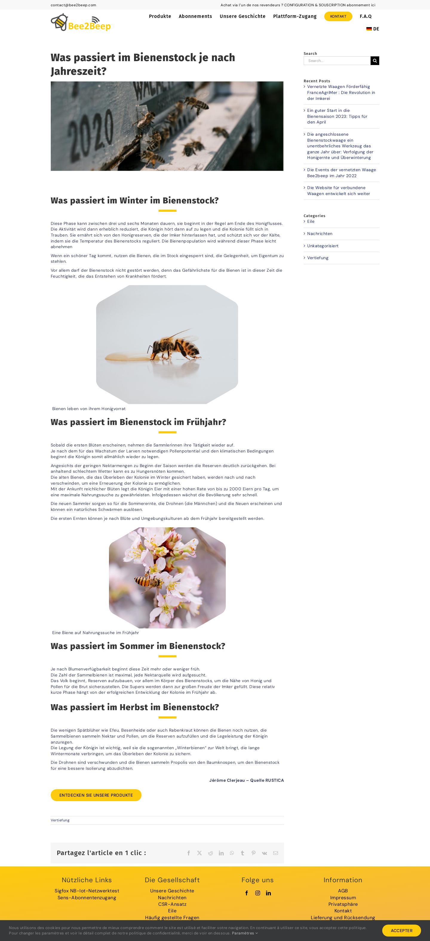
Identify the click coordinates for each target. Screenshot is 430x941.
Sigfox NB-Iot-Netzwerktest (87, 891)
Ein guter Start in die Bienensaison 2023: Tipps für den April (337, 116)
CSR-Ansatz (172, 904)
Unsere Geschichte (172, 891)
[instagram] (257, 893)
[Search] (375, 60)
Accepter (401, 930)
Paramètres (245, 933)
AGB (343, 891)
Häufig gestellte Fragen (172, 917)
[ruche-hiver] (167, 126)
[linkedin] (268, 893)
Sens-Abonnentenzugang (87, 897)
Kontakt (343, 911)
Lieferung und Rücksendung (343, 917)
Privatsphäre (343, 904)
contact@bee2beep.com (73, 5)
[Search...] (337, 60)
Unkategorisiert (323, 245)
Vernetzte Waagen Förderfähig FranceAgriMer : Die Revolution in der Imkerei (341, 92)
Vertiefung (60, 820)
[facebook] (246, 893)
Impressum (343, 897)
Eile (310, 221)
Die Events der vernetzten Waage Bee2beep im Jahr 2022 (341, 172)
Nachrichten (320, 233)
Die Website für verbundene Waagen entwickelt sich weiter (338, 190)
